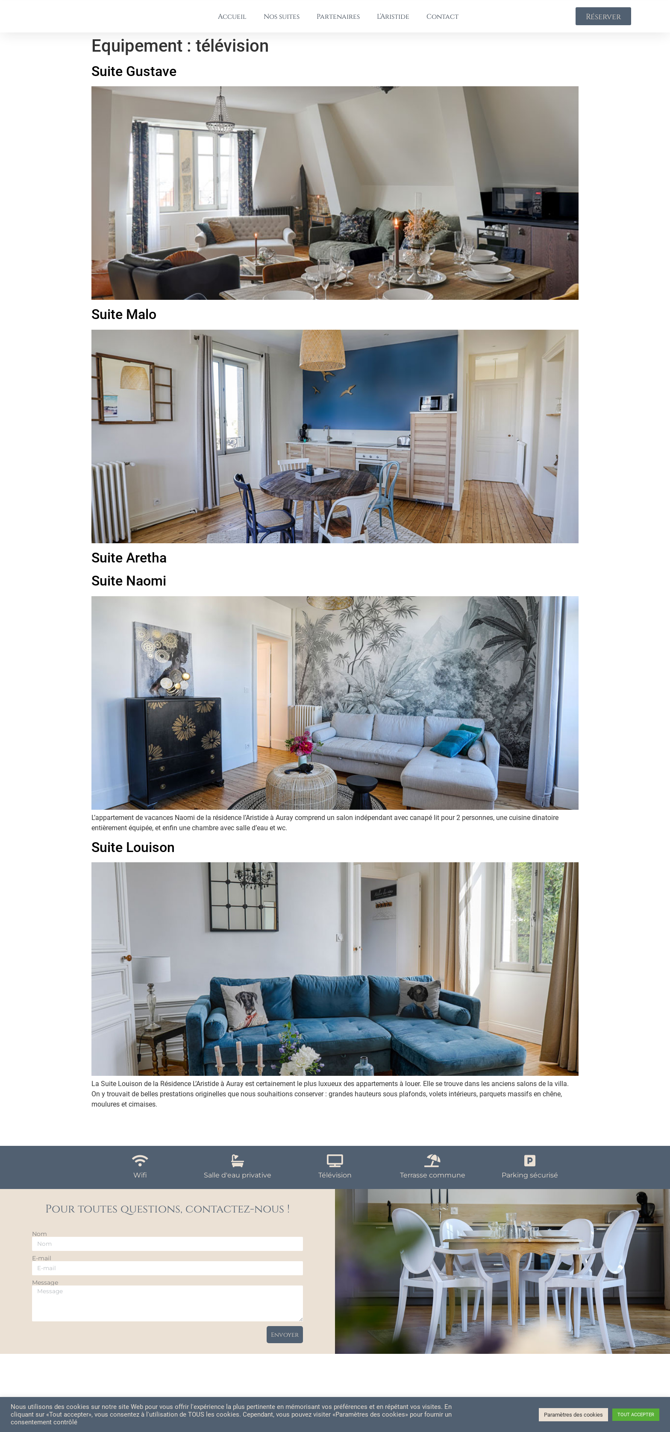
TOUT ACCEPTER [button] (635, 1414)
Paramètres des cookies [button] (573, 1415)
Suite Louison (133, 854)
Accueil (232, 19)
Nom (39, 1241)
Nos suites (282, 19)
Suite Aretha (129, 565)
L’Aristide (393, 19)
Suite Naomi (128, 588)
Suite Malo (123, 321)
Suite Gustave (133, 78)
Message (45, 1290)
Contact (442, 19)
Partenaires (338, 19)
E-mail (41, 1265)
